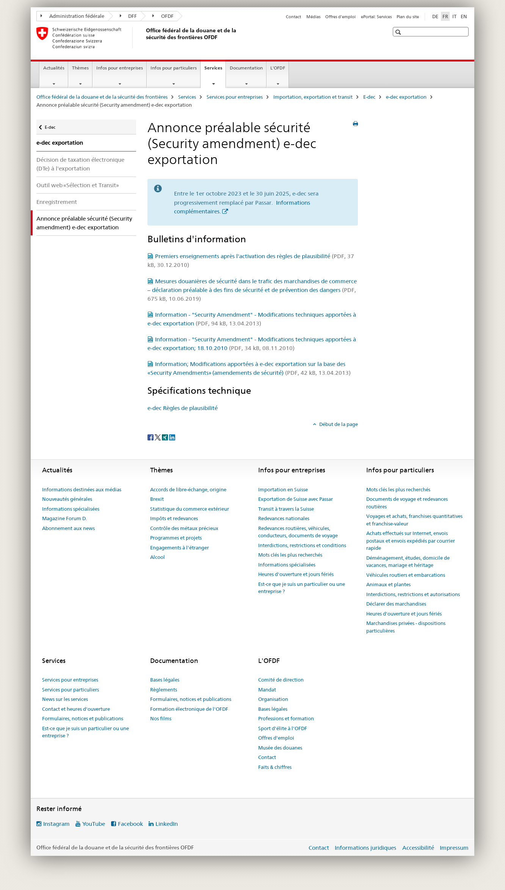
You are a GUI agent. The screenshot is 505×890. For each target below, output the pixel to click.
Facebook (130, 823)
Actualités (53, 68)
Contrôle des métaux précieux (184, 528)
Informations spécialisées (70, 509)
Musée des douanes (280, 748)
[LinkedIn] (172, 437)
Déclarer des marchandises (396, 604)
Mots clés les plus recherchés (290, 555)
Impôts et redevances (174, 518)
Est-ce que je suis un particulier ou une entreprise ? (301, 588)
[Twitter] (158, 437)
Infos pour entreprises (119, 68)
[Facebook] (151, 437)
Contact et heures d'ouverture (76, 709)
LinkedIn (166, 823)
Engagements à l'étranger (179, 547)
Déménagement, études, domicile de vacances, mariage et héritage (408, 561)
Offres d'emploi (340, 16)
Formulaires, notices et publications (82, 718)
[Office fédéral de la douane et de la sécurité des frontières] (144, 37)
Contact (293, 16)
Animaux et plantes (388, 584)
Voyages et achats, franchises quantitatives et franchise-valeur (414, 520)
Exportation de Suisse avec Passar (295, 499)
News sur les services (65, 699)
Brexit (157, 499)
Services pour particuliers (70, 689)
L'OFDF (277, 68)
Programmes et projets (176, 538)
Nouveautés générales (67, 499)
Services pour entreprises (235, 97)
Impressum (454, 847)
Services (215, 70)
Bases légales (164, 680)
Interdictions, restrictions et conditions (302, 545)
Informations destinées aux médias (81, 489)
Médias (313, 16)
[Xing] (165, 437)
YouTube (93, 823)
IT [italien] (454, 16)
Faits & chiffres (275, 767)
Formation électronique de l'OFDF (189, 709)
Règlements (163, 689)
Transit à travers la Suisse (286, 509)
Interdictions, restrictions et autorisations (413, 594)
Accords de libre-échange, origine (188, 489)
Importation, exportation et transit (313, 97)
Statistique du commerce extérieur (189, 509)
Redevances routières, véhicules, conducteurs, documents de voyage (298, 532)
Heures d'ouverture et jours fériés (296, 574)
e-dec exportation (406, 97)
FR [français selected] (445, 16)
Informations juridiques (365, 847)
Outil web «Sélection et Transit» (77, 185)
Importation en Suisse (283, 489)
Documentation (246, 68)
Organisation (273, 699)
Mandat (267, 689)
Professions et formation (286, 718)
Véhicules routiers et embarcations (405, 575)
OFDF (163, 16)
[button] (399, 32)
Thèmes (80, 68)
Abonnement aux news (68, 528)
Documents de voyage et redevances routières (407, 503)
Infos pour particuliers (174, 68)
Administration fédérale (72, 16)
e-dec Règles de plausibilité (182, 408)
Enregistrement (56, 201)
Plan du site (408, 16)
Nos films (160, 718)
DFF (128, 16)
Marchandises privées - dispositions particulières (405, 627)
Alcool (157, 557)
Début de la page (338, 424)
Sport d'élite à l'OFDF (282, 728)
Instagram (56, 823)
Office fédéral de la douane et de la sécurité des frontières (102, 97)
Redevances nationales (283, 518)
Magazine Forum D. (64, 518)
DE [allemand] (435, 16)
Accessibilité (418, 847)
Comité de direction (281, 680)
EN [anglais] (464, 16)
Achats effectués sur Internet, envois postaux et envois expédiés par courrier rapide (410, 540)
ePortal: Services (376, 16)
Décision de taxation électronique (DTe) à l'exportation (80, 164)
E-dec (369, 97)
